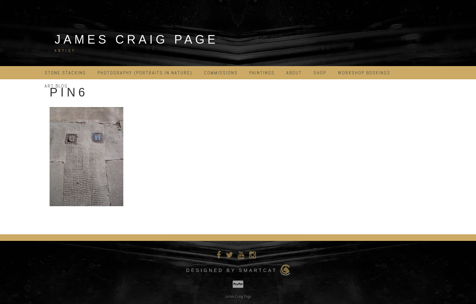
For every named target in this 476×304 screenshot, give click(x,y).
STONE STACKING (65, 73)
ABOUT (294, 73)
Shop (319, 73)
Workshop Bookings (364, 73)
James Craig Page (136, 39)
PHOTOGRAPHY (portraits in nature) (145, 73)
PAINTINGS (262, 73)
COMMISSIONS (221, 73)
